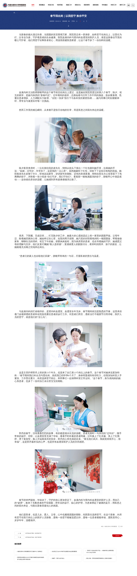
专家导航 (60, 5)
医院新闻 (22, 12)
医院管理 (87, 5)
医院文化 (78, 5)
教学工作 (122, 5)
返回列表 (118, 535)
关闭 (121, 526)
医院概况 (42, 5)
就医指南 (95, 5)
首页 (32, 5)
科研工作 (113, 5)
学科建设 (105, 5)
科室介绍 (51, 5)
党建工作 (69, 5)
